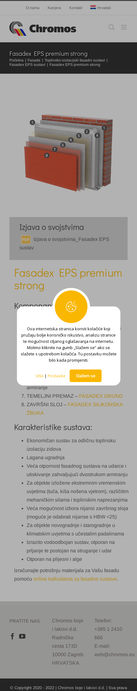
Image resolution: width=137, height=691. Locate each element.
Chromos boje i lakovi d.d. (81, 687)
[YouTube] (22, 636)
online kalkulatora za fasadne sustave (75, 579)
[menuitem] (100, 8)
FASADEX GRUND (101, 396)
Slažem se (85, 376)
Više (40, 376)
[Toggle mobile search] (111, 27)
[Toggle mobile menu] (124, 27)
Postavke (57, 376)
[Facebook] (12, 636)
